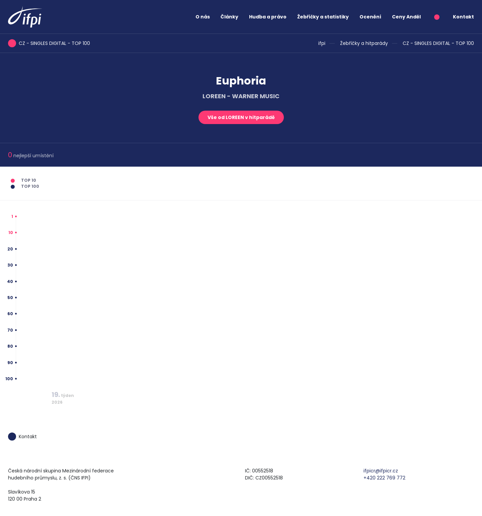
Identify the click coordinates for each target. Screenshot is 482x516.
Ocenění (370, 16)
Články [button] (229, 16)
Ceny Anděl (406, 16)
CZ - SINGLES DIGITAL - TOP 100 (438, 43)
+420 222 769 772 (384, 477)
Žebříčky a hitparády (364, 43)
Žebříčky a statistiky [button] (323, 16)
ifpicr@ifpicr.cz (381, 470)
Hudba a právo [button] (268, 16)
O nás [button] (202, 16)
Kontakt (463, 16)
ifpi (321, 43)
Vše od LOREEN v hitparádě (241, 117)
